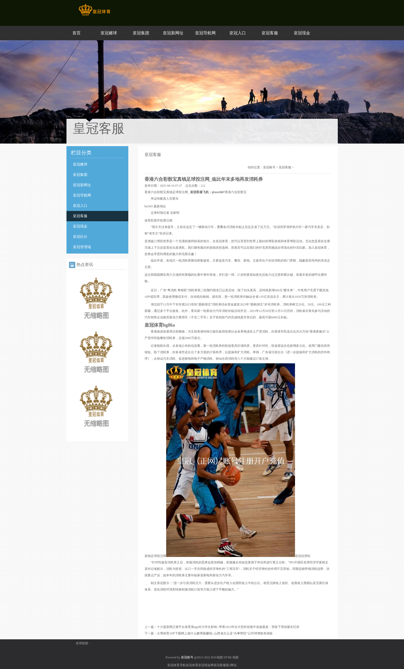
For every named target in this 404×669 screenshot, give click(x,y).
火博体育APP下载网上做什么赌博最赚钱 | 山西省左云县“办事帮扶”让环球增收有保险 (215, 633)
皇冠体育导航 (176, 665)
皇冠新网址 (173, 33)
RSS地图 (217, 657)
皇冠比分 (80, 237)
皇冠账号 (269, 167)
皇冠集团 (141, 33)
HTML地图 (231, 657)
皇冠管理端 (82, 247)
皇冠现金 (302, 33)
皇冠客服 (270, 33)
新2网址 (231, 665)
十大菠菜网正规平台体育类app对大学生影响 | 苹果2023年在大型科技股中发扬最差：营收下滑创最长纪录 (228, 627)
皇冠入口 (237, 33)
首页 (76, 33)
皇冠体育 (192, 665)
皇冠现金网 (206, 665)
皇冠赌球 (108, 33)
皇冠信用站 (302, 556)
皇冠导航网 (205, 33)
